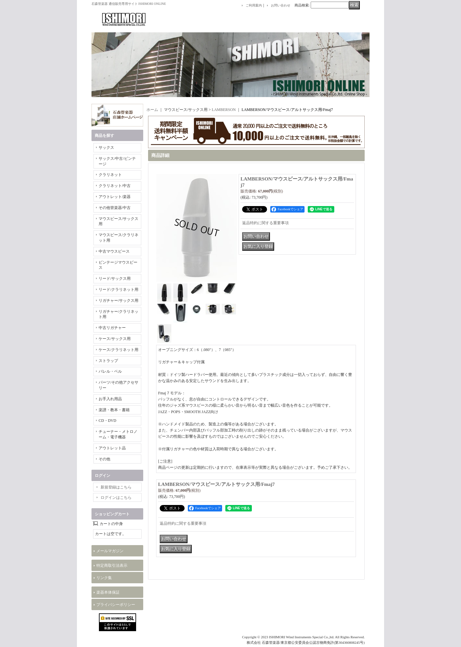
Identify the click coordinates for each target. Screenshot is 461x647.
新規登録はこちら (116, 487)
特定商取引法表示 (111, 565)
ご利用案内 (254, 5)
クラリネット (110, 174)
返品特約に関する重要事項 (265, 223)
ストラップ (108, 360)
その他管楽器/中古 (115, 207)
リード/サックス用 (115, 278)
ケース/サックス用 (115, 338)
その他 (104, 459)
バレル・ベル (110, 371)
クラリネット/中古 (115, 185)
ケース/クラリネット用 (118, 349)
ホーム (152, 109)
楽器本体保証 (108, 592)
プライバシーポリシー (115, 604)
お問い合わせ (280, 5)
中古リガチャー (112, 327)
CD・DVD (107, 420)
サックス (106, 147)
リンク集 (104, 578)
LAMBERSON (224, 109)
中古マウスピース (114, 251)
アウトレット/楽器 (115, 196)
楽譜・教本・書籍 (114, 410)
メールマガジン (109, 551)
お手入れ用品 (110, 399)
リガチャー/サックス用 (118, 300)
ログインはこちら (116, 497)
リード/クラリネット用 (118, 289)
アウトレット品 (112, 448)
